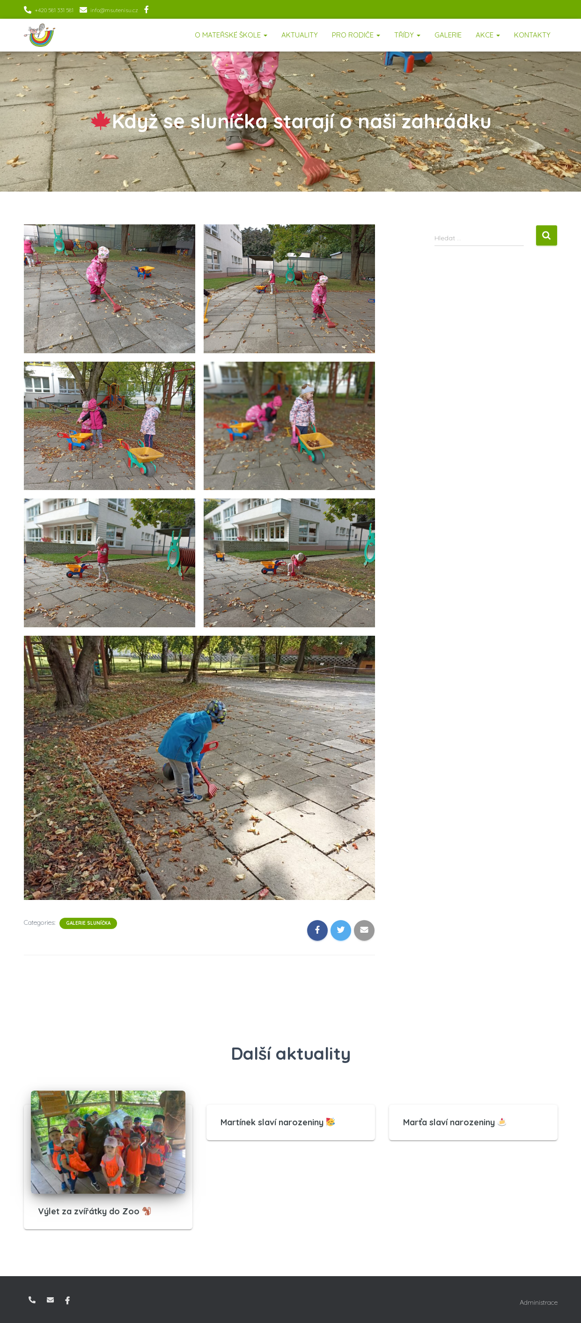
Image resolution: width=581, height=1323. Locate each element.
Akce (488, 34)
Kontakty (532, 34)
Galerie (448, 34)
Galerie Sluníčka (88, 923)
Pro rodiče (356, 34)
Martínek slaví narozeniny (278, 1122)
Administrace (539, 1302)
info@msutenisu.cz (114, 10)
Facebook (146, 11)
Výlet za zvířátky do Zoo (94, 1211)
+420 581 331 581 (54, 10)
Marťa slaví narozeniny (454, 1122)
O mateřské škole (231, 34)
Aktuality (299, 34)
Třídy (407, 34)
